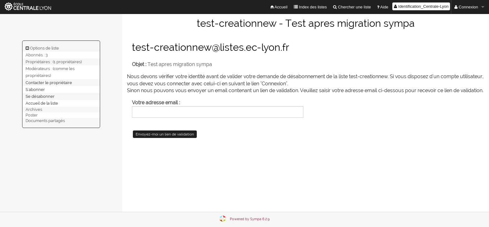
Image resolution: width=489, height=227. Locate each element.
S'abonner (35, 89)
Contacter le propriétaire (49, 82)
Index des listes (310, 7)
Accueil (279, 7)
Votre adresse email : (156, 103)
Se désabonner (40, 96)
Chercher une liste (352, 7)
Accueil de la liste (42, 103)
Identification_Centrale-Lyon (421, 6)
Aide (382, 7)
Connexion (466, 7)
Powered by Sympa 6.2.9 (249, 219)
